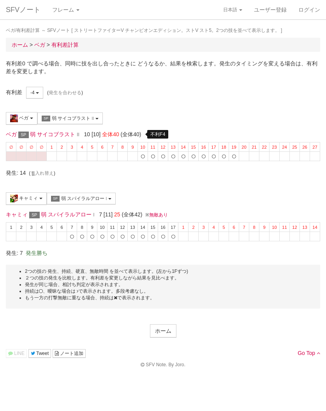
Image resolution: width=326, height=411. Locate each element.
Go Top (309, 353)
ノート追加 (69, 353)
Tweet (40, 353)
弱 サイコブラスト (70, 118)
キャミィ (26, 198)
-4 (34, 92)
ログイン (309, 10)
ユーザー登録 (270, 10)
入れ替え (42, 173)
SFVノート (23, 10)
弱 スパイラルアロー (81, 199)
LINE (16, 353)
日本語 (232, 9)
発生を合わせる (65, 92)
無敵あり (158, 215)
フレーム (65, 10)
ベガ (21, 118)
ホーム (163, 331)
